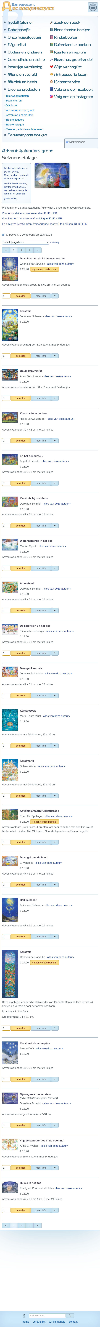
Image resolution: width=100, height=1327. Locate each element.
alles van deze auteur (60, 136)
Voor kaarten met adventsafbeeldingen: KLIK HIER (32, 91)
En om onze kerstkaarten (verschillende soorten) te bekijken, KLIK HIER (44, 96)
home (25, 1321)
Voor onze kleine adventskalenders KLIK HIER (29, 85)
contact (73, 1321)
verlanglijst (39, 1321)
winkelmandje (57, 1321)
